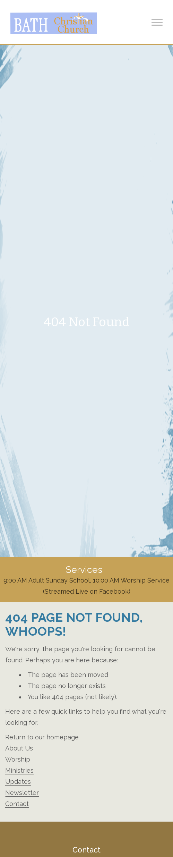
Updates (18, 781)
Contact (17, 803)
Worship (17, 759)
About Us (19, 748)
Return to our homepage (42, 737)
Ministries (19, 770)
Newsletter (22, 792)
